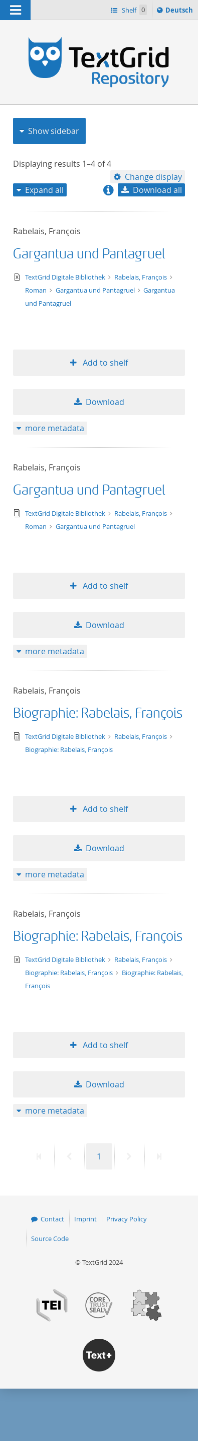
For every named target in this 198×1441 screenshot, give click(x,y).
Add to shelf (104, 362)
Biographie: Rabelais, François (97, 713)
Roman (36, 290)
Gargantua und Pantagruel (89, 254)
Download (105, 401)
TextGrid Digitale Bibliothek (66, 277)
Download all (157, 189)
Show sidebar (53, 130)
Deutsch (180, 11)
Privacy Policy (126, 1218)
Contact (52, 1218)
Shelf (133, 10)
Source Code (50, 1238)
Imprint (85, 1218)
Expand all (44, 189)
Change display (153, 176)
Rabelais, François (141, 277)
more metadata (54, 428)
